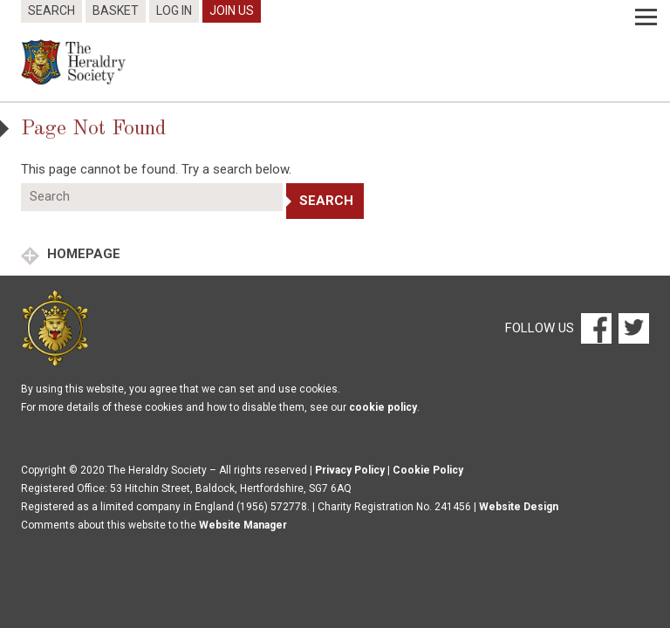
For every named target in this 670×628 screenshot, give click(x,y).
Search (51, 10)
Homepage (82, 254)
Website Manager (243, 525)
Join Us (231, 10)
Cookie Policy (428, 470)
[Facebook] (595, 327)
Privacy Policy (350, 470)
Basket (115, 10)
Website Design (518, 507)
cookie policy (383, 407)
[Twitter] (631, 327)
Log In (174, 10)
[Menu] (646, 17)
